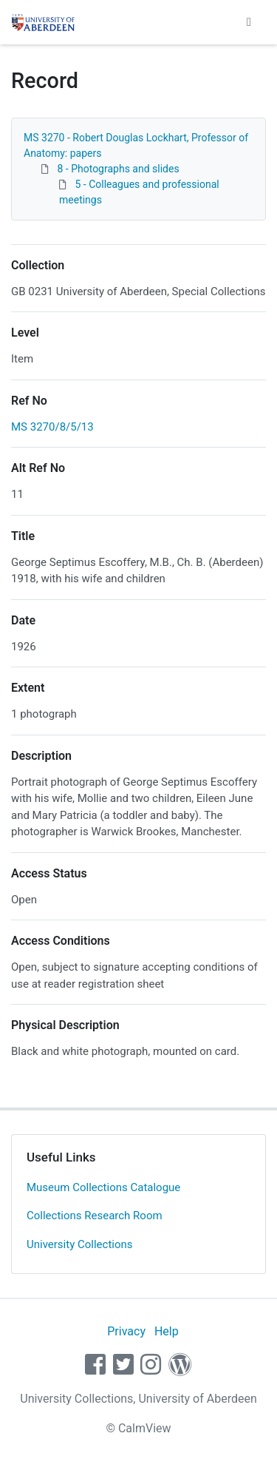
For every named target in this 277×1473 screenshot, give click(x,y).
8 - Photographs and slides (118, 169)
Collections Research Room (95, 1215)
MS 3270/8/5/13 (52, 427)
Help (166, 1331)
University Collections (80, 1244)
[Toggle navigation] (249, 22)
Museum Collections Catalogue (103, 1187)
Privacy (126, 1331)
